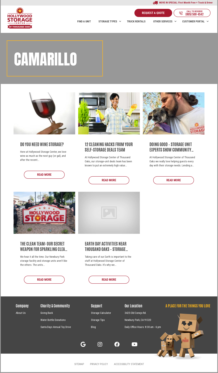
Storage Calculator (101, 313)
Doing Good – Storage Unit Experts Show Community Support (170, 150)
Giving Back (46, 313)
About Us (21, 313)
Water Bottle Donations (53, 320)
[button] (120, 19)
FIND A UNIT (84, 22)
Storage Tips (98, 320)
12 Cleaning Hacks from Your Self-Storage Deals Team (109, 147)
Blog (93, 327)
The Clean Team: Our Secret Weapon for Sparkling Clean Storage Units (43, 249)
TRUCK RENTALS (136, 22)
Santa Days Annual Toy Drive (55, 327)
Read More (51, 175)
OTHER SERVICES (162, 22)
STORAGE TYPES (107, 22)
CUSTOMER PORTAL (193, 22)
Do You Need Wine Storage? (42, 144)
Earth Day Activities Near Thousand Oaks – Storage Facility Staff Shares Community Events (105, 252)
